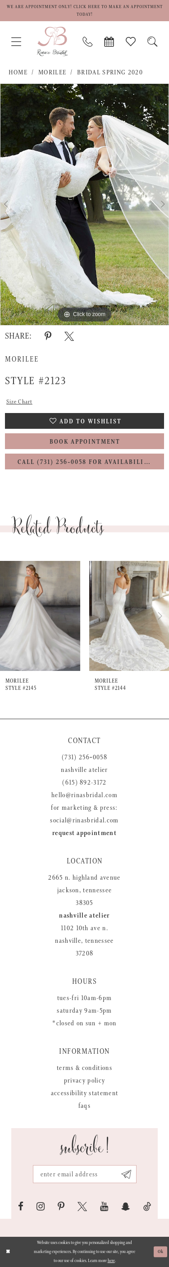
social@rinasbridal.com (84, 820)
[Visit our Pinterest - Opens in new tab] (61, 1206)
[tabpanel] (84, 204)
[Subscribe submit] (126, 1174)
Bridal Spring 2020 (110, 72)
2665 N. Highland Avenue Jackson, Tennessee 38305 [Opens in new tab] (84, 890)
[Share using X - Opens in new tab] (69, 336)
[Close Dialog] (8, 1252)
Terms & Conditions (84, 1068)
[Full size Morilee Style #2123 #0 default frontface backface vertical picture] (84, 204)
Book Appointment (85, 442)
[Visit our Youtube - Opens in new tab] (104, 1206)
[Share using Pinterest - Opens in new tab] (48, 336)
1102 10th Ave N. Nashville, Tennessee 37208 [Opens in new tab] (84, 941)
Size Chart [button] (19, 402)
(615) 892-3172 (84, 782)
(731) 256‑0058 (84, 757)
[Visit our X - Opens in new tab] (82, 1206)
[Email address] (85, 1174)
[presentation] (40, 615)
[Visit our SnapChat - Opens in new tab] (125, 1206)
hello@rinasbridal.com (84, 795)
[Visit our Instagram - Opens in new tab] (41, 1206)
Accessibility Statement (85, 1093)
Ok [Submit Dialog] (161, 1252)
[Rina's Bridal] (52, 41)
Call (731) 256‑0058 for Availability (85, 462)
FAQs (84, 1106)
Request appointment (84, 833)
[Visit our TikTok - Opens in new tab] (147, 1206)
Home (18, 72)
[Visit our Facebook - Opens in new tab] (20, 1206)
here (111, 1261)
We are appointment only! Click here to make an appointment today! (85, 11)
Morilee (52, 72)
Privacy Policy (84, 1080)
